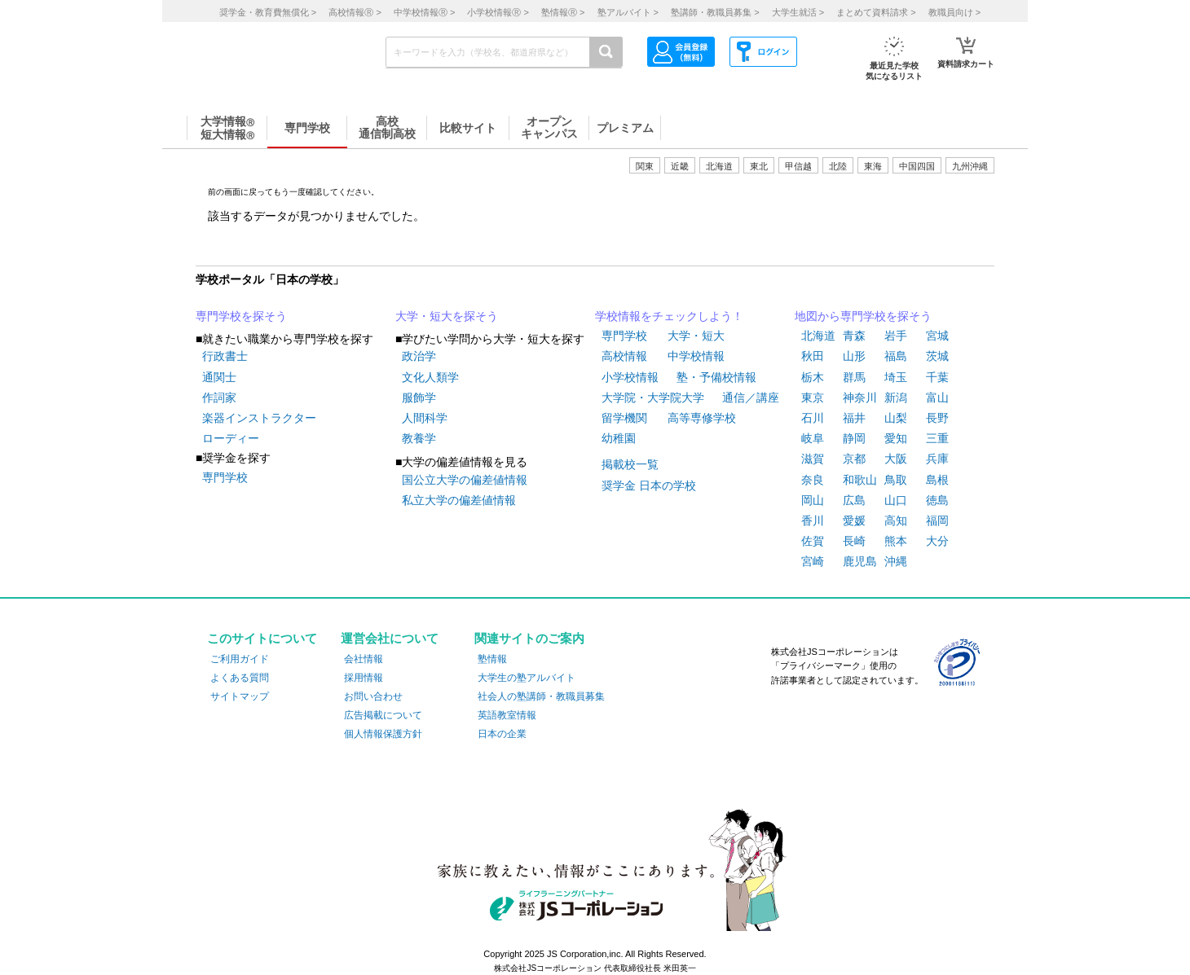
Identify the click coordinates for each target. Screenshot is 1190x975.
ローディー (230, 438)
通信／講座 (750, 397)
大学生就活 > (798, 12)
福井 (854, 417)
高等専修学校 (702, 417)
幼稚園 (619, 438)
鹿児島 (860, 561)
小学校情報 (630, 377)
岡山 (812, 500)
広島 (854, 500)
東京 (812, 397)
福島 (895, 355)
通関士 (219, 377)
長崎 (854, 540)
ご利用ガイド (239, 659)
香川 (812, 520)
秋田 (812, 355)
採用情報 (363, 677)
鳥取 (895, 479)
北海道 (719, 166)
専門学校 (225, 477)
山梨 (895, 417)
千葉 (937, 377)
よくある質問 (239, 677)
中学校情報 (696, 355)
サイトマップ (239, 696)
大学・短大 (696, 335)
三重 (937, 438)
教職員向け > (954, 12)
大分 (937, 540)
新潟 (895, 397)
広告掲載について (383, 715)
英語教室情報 (507, 715)
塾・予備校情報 (716, 377)
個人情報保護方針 (383, 734)
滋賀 (812, 458)
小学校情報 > (497, 12)
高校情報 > (354, 12)
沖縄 (895, 561)
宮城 (937, 335)
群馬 (854, 377)
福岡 (937, 520)
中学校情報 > (424, 12)
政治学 (419, 355)
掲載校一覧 (630, 464)
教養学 (419, 438)
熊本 (895, 540)
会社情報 (363, 659)
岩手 (895, 335)
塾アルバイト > (628, 12)
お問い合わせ (373, 696)
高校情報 (624, 355)
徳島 (937, 500)
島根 (937, 479)
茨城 (937, 355)
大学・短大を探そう (446, 316)
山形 (854, 355)
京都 (854, 458)
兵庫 (937, 458)
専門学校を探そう (241, 316)
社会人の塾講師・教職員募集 (541, 696)
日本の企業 (502, 734)
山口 (895, 500)
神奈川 (860, 397)
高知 (895, 520)
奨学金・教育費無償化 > (267, 12)
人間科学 (424, 417)
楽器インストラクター (259, 417)
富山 (937, 397)
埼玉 (895, 377)
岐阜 (812, 438)
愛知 (895, 438)
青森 (854, 335)
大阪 (895, 458)
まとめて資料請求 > (875, 12)
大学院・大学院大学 (653, 397)
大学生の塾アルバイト (526, 677)
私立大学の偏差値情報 (459, 500)
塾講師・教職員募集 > (715, 12)
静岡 (854, 438)
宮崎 (812, 561)
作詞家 (219, 397)
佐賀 (812, 540)
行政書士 (225, 355)
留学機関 (624, 417)
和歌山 (860, 479)
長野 (937, 417)
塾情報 (492, 659)
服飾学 (419, 397)
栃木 (812, 377)
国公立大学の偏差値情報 (464, 479)
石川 (812, 417)
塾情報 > (562, 12)
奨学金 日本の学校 (649, 485)
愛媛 (854, 520)
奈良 (812, 479)
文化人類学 (430, 377)
